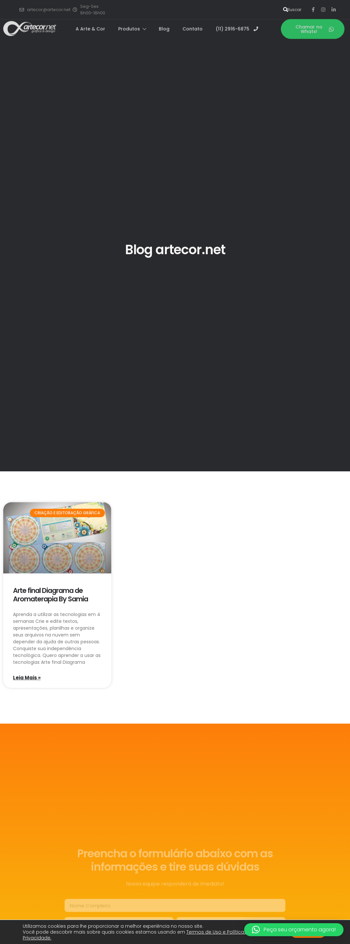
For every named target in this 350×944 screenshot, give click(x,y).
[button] (294, 929)
